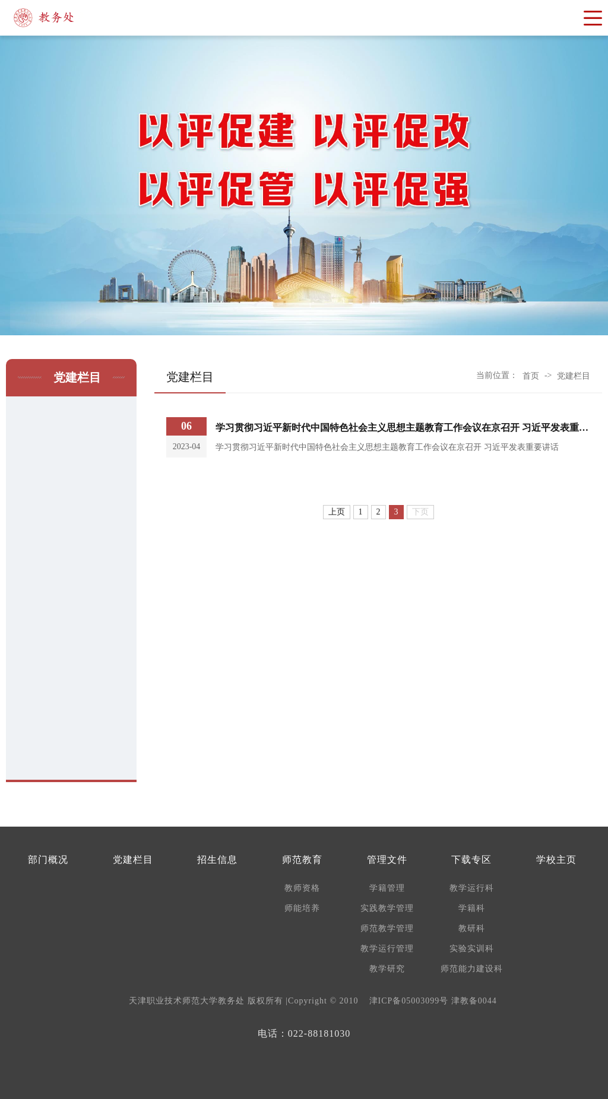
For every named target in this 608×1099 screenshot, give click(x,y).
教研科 (471, 928)
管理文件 (387, 860)
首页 (530, 375)
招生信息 (217, 860)
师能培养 (302, 908)
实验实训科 (471, 948)
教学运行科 (471, 888)
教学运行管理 (387, 948)
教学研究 (387, 968)
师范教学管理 (387, 928)
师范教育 (302, 860)
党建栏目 (573, 375)
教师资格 (302, 888)
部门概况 (48, 860)
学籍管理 (387, 888)
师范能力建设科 (472, 968)
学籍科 (471, 908)
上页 (336, 511)
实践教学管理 (387, 908)
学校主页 (556, 860)
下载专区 (471, 860)
